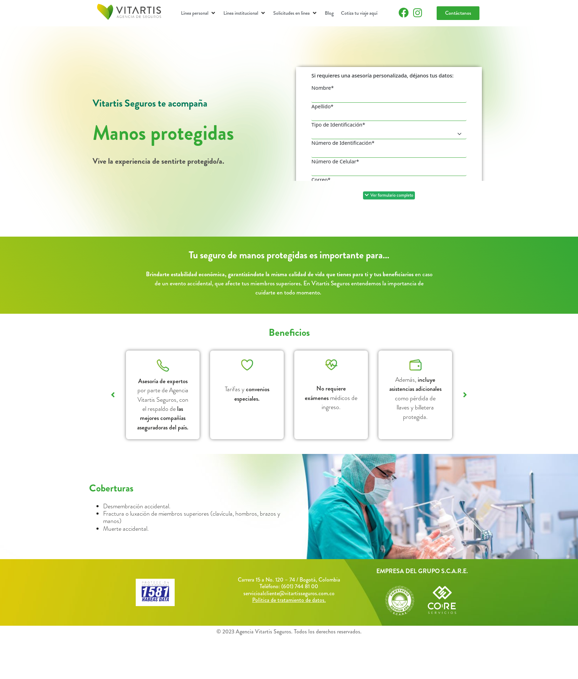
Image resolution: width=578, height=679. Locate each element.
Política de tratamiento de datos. (289, 600)
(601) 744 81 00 (299, 586)
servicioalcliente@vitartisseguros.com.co (289, 593)
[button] (198, 13)
